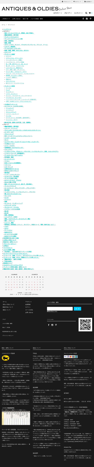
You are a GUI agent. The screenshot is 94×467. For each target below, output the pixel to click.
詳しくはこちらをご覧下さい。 (71, 421)
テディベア (7, 52)
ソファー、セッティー (12, 114)
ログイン (77, 1)
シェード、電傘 (8, 222)
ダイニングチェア (11, 112)
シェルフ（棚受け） (12, 77)
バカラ (6, 226)
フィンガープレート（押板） (14, 60)
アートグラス (8, 230)
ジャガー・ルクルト (10, 138)
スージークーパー (9, 159)
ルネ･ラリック (8, 167)
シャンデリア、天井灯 (10, 217)
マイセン (7, 161)
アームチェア (10, 108)
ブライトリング (8, 134)
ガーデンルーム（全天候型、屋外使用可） (18, 117)
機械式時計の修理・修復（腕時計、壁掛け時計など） (18, 269)
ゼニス (6, 140)
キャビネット (10, 92)
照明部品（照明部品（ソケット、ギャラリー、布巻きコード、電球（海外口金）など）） (30, 224)
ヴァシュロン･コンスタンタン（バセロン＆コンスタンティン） (22, 130)
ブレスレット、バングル (11, 207)
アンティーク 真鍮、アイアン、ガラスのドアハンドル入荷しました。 (24, 255)
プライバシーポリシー (9, 244)
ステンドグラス (10, 81)
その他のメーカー (9, 143)
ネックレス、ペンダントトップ (13, 203)
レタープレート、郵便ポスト (14, 68)
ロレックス (7, 195)
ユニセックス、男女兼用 (11, 176)
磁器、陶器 (7, 42)
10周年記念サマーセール (11, 169)
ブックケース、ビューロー (13, 97)
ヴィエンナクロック (10, 186)
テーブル (8, 88)
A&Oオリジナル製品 (10, 236)
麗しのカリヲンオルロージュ (12, 194)
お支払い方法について (9, 240)
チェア (8, 90)
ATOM (7, 324)
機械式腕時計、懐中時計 (11, 35)
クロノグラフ (8, 149)
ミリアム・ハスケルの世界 (12, 209)
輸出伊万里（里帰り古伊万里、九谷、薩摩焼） (17, 122)
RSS (3, 324)
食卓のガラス (8, 232)
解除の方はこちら (52, 311)
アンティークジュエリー (11, 37)
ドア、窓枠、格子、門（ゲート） (15, 69)
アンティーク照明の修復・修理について (15, 267)
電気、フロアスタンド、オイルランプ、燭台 (17, 219)
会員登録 (88, 1)
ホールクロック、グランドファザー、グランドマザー (19, 188)
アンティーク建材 (9, 54)
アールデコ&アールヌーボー (12, 48)
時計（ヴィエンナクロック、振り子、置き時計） (18, 184)
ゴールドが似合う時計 (10, 178)
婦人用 (6, 211)
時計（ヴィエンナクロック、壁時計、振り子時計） (19, 33)
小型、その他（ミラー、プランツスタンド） (19, 101)
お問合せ (6, 246)
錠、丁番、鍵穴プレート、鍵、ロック (17, 64)
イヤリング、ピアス (10, 205)
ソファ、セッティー (12, 93)
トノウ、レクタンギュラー (12, 174)
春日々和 (25, 18)
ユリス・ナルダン (9, 145)
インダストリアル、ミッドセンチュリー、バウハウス (19, 192)
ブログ (4, 318)
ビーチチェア (10, 110)
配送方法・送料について (10, 242)
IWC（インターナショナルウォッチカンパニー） (18, 136)
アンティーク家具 (9, 86)
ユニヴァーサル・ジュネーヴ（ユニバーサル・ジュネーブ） (21, 141)
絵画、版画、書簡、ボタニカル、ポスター (16, 50)
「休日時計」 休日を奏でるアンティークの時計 (17, 251)
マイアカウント (7, 247)
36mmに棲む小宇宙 (10, 182)
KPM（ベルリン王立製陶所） (12, 163)
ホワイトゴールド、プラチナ (12, 180)
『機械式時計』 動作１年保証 (12, 259)
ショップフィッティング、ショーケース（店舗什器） (21, 99)
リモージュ (7, 165)
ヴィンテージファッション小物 (13, 39)
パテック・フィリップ (10, 128)
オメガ (6, 197)
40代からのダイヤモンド (11, 170)
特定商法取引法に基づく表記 (10, 327)
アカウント (66, 1)
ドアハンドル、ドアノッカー (14, 58)
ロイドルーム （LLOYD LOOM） (14, 106)
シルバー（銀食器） (10, 46)
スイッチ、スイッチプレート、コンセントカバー (20, 73)
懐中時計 (7, 172)
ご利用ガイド (6, 18)
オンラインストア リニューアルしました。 (15, 253)
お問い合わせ (16, 18)
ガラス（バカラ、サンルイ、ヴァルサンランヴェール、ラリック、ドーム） (26, 44)
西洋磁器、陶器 (8, 157)
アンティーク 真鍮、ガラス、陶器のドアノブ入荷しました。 (21, 257)
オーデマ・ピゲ (8, 132)
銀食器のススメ (7, 263)
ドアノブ (8, 56)
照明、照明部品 (8, 41)
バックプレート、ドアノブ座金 (15, 62)
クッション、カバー (12, 119)
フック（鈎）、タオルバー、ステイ (16, 71)
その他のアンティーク (10, 104)
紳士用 (6, 213)
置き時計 (7, 190)
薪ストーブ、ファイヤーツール (15, 83)
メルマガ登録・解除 (36, 18)
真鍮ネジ (8, 79)
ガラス (6, 228)
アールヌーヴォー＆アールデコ (13, 155)
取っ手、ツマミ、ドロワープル (15, 66)
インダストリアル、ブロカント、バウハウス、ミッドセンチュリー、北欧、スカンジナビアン (31, 151)
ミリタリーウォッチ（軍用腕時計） (14, 153)
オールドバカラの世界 (10, 234)
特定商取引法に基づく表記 (11, 238)
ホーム (3, 24)
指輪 (5, 201)
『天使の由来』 (7, 261)
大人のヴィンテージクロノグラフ (13, 265)
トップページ (7, 29)
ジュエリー (7, 199)
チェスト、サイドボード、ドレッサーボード (19, 95)
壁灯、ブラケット (9, 220)
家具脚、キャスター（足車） (14, 75)
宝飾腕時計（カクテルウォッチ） (14, 147)
